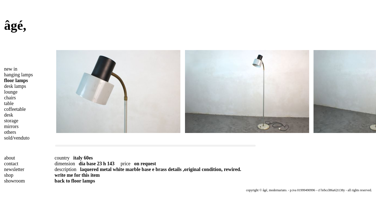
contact (11, 163)
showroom (14, 181)
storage (11, 120)
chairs (10, 97)
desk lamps (15, 86)
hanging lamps (18, 74)
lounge (10, 92)
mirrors (11, 126)
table (9, 103)
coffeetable (15, 109)
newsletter (14, 169)
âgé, (15, 25)
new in (10, 69)
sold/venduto (16, 138)
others (10, 132)
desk (8, 115)
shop (8, 175)
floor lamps (16, 80)
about (9, 158)
